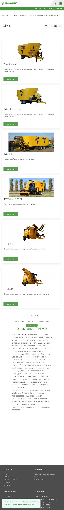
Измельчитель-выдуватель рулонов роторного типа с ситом (26, 294)
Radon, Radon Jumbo (12, 109)
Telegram (6, 496)
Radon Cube (8, 154)
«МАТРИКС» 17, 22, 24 (12, 199)
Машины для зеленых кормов (44, 474)
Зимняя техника (39, 479)
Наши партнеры (26, 15)
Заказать (10, 79)
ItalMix (31, 325)
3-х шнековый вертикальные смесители (18, 159)
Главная (5, 15)
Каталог (14, 15)
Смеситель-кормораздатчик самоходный (19, 204)
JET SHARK (8, 289)
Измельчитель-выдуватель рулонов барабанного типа (24, 249)
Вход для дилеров (55, 9)
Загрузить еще (32, 315)
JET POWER (8, 244)
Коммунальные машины (42, 477)
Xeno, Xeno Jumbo (11, 64)
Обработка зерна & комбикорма (46, 15)
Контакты (6, 485)
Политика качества (10, 479)
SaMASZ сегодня (9, 477)
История (6, 474)
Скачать (6, 482)
